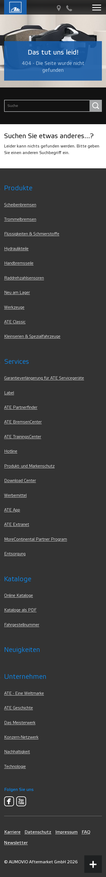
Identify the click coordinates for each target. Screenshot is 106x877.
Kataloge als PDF (20, 610)
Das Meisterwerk (19, 722)
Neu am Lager (17, 292)
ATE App (12, 510)
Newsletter (16, 842)
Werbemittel (15, 495)
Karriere (12, 832)
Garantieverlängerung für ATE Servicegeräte (44, 378)
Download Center (20, 480)
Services (16, 361)
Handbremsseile (19, 263)
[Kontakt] (69, 8)
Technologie (15, 766)
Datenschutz (37, 832)
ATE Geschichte (18, 708)
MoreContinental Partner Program (35, 539)
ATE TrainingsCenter (22, 437)
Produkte (18, 188)
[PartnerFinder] (59, 8)
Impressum (66, 832)
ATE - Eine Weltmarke (24, 693)
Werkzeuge (14, 307)
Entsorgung (15, 554)
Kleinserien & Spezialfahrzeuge (32, 336)
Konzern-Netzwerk (21, 737)
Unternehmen (25, 676)
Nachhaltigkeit (17, 752)
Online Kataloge (18, 595)
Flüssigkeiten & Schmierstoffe (31, 234)
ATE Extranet (16, 524)
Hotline (10, 451)
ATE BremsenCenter (23, 422)
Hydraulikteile (16, 248)
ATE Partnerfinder (20, 407)
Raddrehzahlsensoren (24, 278)
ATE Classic (15, 322)
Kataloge (17, 579)
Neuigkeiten (22, 650)
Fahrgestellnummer (21, 625)
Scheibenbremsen (20, 205)
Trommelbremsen (20, 219)
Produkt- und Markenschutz (29, 466)
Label (9, 393)
